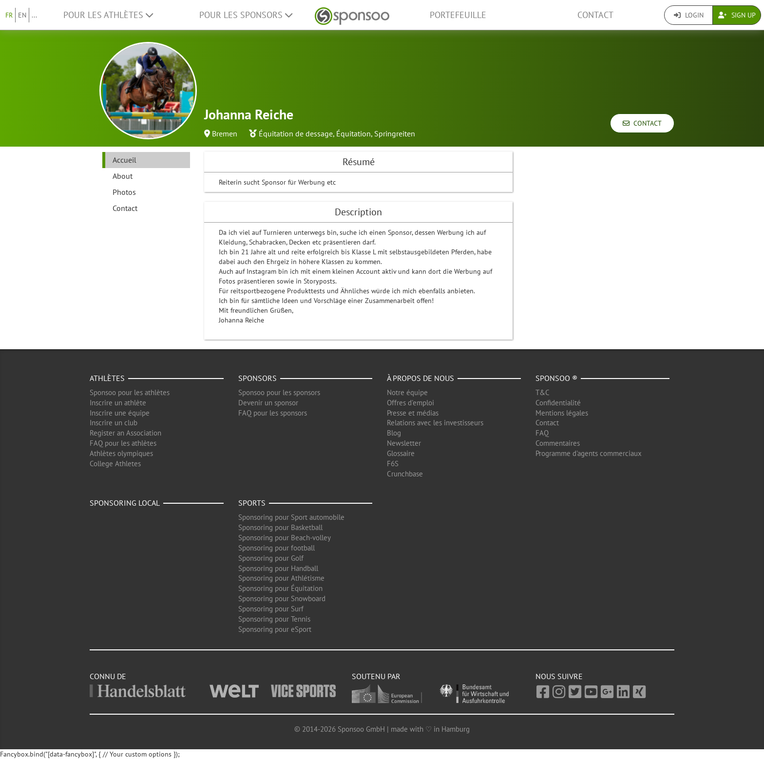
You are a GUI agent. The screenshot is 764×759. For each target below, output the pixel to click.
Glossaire (401, 453)
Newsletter (404, 443)
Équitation (353, 133)
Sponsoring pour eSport (274, 629)
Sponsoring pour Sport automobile (291, 517)
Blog (394, 432)
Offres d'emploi (410, 402)
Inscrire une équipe (120, 412)
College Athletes (115, 463)
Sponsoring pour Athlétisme (281, 578)
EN (22, 15)
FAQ (542, 432)
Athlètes (107, 378)
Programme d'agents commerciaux (588, 453)
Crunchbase (405, 473)
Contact (595, 14)
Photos (124, 192)
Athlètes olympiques (121, 453)
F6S (393, 463)
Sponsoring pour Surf (271, 608)
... (34, 15)
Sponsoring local (125, 503)
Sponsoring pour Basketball (280, 527)
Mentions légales (561, 412)
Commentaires (557, 443)
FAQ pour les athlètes (123, 443)
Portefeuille (458, 14)
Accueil (124, 160)
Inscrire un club (113, 422)
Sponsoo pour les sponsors (279, 392)
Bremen (224, 133)
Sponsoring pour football (276, 547)
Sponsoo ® (556, 378)
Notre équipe (407, 392)
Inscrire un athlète (118, 402)
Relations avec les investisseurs (435, 422)
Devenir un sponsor (268, 402)
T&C (542, 392)
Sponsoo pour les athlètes (130, 392)
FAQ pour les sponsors (272, 412)
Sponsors (257, 378)
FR (9, 15)
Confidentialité (558, 402)
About (123, 176)
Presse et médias (413, 412)
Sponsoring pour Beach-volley (284, 537)
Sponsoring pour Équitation (280, 588)
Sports (252, 503)
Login (689, 15)
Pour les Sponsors (245, 14)
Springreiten (394, 133)
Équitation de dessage (296, 133)
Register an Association (125, 432)
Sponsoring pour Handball (278, 568)
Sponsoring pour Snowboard (281, 598)
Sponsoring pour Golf (271, 558)
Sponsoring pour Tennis (274, 619)
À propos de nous (420, 378)
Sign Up (737, 15)
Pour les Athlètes (108, 14)
